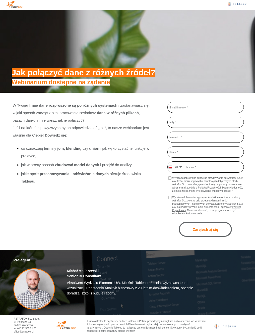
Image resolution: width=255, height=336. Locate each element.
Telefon (190, 167)
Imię (172, 122)
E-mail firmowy (178, 107)
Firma (173, 152)
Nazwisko (175, 137)
